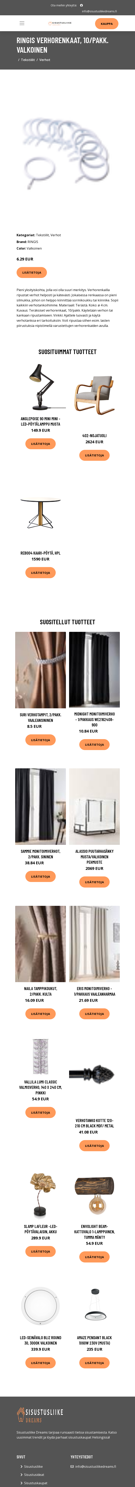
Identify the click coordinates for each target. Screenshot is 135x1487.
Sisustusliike (33, 1466)
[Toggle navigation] (22, 23)
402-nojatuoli (94, 435)
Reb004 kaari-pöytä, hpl (41, 552)
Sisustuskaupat (35, 1483)
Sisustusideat (34, 1474)
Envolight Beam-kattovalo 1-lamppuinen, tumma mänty (94, 1232)
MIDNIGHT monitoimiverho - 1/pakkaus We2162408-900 (94, 719)
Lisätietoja (31, 272)
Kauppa (107, 24)
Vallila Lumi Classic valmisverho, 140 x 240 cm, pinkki (40, 1087)
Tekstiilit (28, 60)
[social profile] (81, 5)
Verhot (44, 60)
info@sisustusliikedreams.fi (99, 11)
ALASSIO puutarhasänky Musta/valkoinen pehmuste (94, 857)
